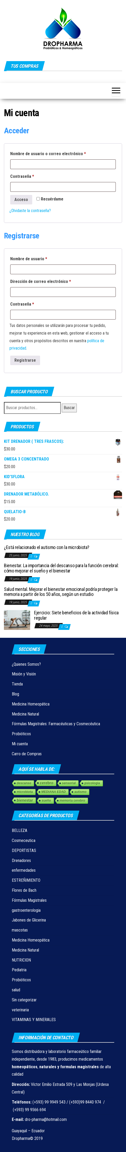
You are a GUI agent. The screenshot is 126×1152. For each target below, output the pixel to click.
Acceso (21, 199)
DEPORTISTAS (24, 850)
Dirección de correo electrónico (50, 280)
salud (16, 989)
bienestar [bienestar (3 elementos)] (25, 800)
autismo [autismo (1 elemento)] (80, 792)
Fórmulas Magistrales (29, 900)
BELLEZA (19, 830)
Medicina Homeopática (31, 704)
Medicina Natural (25, 714)
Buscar (69, 407)
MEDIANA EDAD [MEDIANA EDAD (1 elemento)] (53, 792)
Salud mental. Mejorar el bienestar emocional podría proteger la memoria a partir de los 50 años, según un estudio (60, 591)
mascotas (20, 930)
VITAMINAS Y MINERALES (34, 1019)
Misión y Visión (24, 674)
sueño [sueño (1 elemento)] (46, 800)
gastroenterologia (26, 910)
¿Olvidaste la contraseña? (30, 210)
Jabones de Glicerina (29, 920)
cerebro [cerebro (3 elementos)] (46, 783)
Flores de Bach (24, 890)
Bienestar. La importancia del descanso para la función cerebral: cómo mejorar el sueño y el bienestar (61, 568)
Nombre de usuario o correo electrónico (58, 153)
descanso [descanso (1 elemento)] (24, 783)
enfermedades (24, 870)
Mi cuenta (20, 743)
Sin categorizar (24, 999)
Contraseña (32, 175)
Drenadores (21, 860)
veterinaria (20, 1009)
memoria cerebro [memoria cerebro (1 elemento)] (72, 800)
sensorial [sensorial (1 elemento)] (69, 783)
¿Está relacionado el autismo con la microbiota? (46, 547)
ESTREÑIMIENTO (26, 880)
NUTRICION (21, 960)
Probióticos (21, 733)
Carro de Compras (27, 753)
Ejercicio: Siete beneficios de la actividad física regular (76, 615)
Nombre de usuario (38, 258)
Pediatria (19, 969)
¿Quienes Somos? (26, 664)
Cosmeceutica (23, 840)
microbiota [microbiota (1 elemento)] (25, 792)
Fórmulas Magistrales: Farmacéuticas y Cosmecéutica (56, 723)
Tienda (17, 684)
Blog (15, 694)
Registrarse (25, 360)
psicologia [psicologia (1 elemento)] (92, 783)
